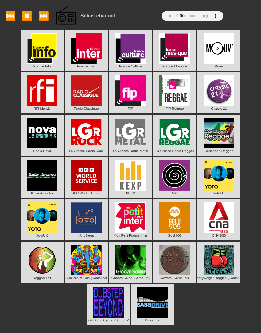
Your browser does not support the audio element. (192, 16)
